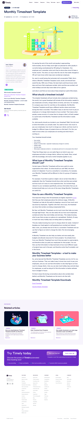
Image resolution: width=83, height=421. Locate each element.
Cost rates (23, 397)
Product (31, 2)
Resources (42, 2)
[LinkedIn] (8, 384)
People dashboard (25, 394)
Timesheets (24, 383)
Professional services (36, 386)
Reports (23, 390)
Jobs (68, 388)
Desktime (46, 399)
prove (74, 197)
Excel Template (37, 283)
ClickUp (45, 388)
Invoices (23, 396)
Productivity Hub (36, 388)
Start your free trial (66, 2)
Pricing (48, 2)
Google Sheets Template (40, 286)
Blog (34, 397)
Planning (23, 381)
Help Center (35, 377)
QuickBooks (46, 381)
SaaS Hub (35, 384)
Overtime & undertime (25, 392)
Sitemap (34, 405)
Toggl (45, 394)
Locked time (24, 388)
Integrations (35, 394)
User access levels (25, 386)
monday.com (46, 386)
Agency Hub (35, 383)
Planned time (24, 405)
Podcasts (34, 399)
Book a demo (76, 2)
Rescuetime (46, 390)
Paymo (45, 383)
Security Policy (66, 418)
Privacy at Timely (59, 379)
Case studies (35, 390)
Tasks (23, 403)
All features (24, 377)
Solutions (36, 2)
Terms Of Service (59, 383)
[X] (10, 384)
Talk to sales (53, 2)
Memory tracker (24, 379)
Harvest (45, 397)
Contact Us (69, 386)
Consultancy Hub (36, 381)
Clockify (45, 392)
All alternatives (47, 377)
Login (58, 2)
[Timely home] (6, 2)
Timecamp (46, 396)
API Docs (34, 403)
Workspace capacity (25, 407)
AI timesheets (24, 401)
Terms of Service (73, 418)
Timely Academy (36, 379)
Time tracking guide (36, 396)
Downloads (69, 381)
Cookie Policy (58, 381)
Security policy (58, 377)
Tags (22, 409)
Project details (24, 399)
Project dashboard (25, 410)
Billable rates (24, 412)
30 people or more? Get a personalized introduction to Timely (62, 357)
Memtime (46, 384)
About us (68, 383)
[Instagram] (12, 384)
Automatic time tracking (26, 384)
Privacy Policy (59, 418)
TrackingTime (46, 379)
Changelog (35, 401)
